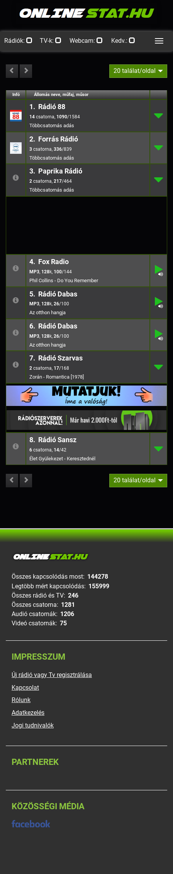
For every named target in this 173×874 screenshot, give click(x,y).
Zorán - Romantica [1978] (56, 377)
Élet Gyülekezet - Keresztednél (62, 458)
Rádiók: (18, 40)
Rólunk (21, 700)
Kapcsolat (25, 687)
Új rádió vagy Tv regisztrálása (52, 675)
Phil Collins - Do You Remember (63, 280)
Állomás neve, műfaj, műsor (61, 94)
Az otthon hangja (47, 312)
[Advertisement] (86, 209)
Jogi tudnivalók (33, 725)
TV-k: (50, 40)
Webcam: (86, 40)
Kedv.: (123, 40)
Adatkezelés (28, 712)
